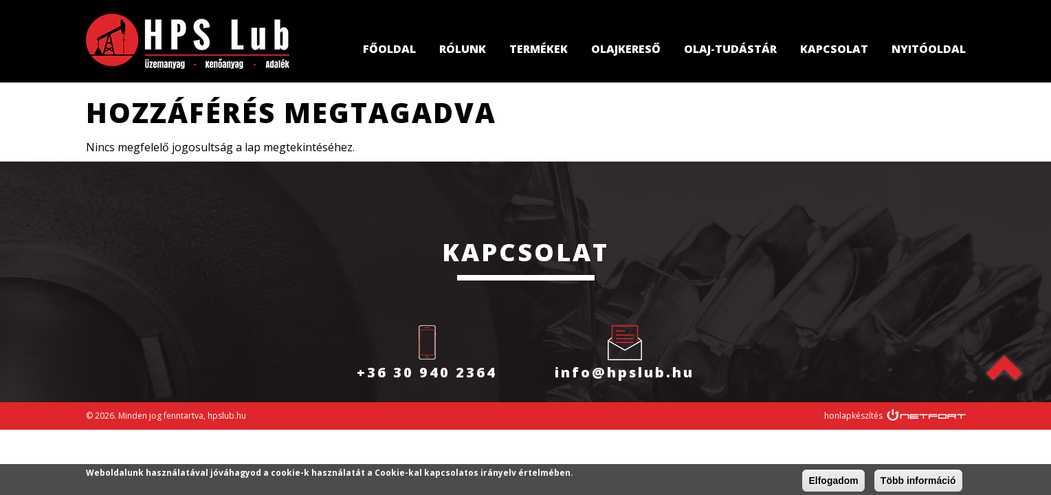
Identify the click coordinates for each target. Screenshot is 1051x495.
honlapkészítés (853, 415)
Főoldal (389, 49)
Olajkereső (626, 49)
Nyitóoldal (929, 49)
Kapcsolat (834, 49)
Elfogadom (833, 481)
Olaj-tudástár (730, 49)
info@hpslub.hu (624, 372)
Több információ (918, 481)
